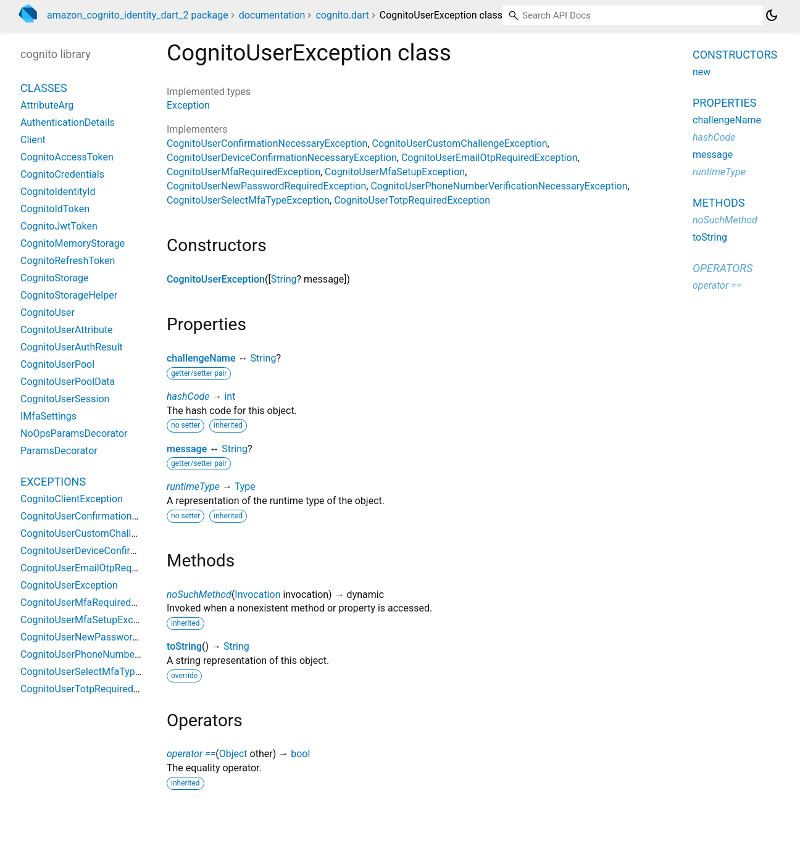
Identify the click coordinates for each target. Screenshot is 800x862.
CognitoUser (47, 312)
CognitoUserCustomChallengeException (460, 143)
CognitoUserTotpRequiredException (412, 200)
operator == (191, 754)
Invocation (257, 594)
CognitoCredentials (62, 174)
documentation (272, 15)
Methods (719, 202)
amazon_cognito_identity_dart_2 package (137, 15)
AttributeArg (46, 105)
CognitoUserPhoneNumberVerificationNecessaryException (498, 186)
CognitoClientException (71, 499)
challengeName (201, 358)
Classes (43, 87)
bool (300, 754)
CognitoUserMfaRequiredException (243, 172)
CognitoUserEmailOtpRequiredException (489, 158)
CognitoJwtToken (59, 226)
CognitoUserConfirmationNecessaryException (267, 143)
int (229, 396)
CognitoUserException (216, 279)
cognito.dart (342, 15)
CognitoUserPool (57, 364)
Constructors (735, 54)
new (701, 72)
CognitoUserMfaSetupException (395, 172)
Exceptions (53, 481)
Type (245, 486)
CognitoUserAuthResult (71, 347)
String (284, 279)
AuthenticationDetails (67, 122)
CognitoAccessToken (67, 157)
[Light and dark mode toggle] (771, 15)
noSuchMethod (199, 594)
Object (233, 754)
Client (33, 140)
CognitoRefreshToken (67, 261)
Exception (188, 105)
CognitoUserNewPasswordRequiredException (266, 186)
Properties (724, 102)
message (187, 449)
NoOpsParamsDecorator (74, 433)
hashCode (188, 396)
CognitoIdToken (55, 209)
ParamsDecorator (59, 451)
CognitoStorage (54, 278)
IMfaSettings (48, 416)
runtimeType (193, 486)
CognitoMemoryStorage (72, 243)
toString (184, 646)
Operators (722, 268)
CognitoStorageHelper (68, 295)
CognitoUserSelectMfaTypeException (248, 200)
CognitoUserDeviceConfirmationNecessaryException (282, 158)
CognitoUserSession (64, 399)
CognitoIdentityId (57, 191)
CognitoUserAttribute (66, 330)
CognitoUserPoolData (67, 381)
